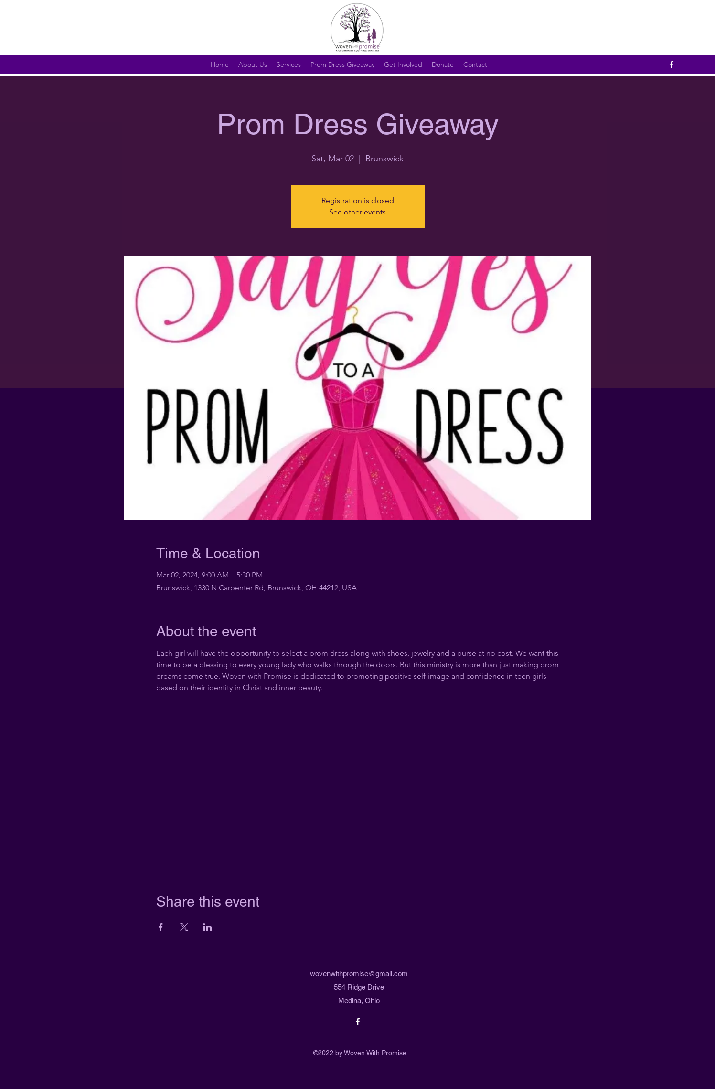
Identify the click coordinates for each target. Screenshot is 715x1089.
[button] (342, 64)
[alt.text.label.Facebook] (671, 64)
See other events (357, 211)
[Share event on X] (184, 927)
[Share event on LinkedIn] (207, 927)
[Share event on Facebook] (160, 927)
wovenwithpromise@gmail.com (359, 974)
